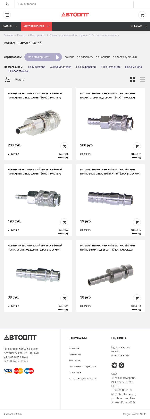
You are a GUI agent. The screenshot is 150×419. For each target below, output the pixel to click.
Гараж (138, 26)
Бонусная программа (82, 366)
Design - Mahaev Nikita (134, 414)
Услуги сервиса (36, 26)
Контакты (75, 360)
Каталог (10, 26)
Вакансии (75, 354)
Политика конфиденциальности (82, 375)
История (74, 348)
